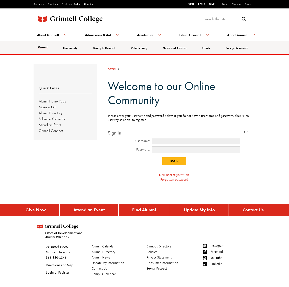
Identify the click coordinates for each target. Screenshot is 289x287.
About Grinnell (48, 35)
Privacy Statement (159, 257)
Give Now (35, 210)
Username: (142, 141)
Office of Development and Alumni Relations (60, 230)
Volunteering (139, 48)
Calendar (236, 4)
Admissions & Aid (98, 35)
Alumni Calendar (103, 246)
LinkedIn (216, 264)
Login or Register (57, 272)
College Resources (236, 48)
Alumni (87, 4)
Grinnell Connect (51, 130)
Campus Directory (159, 246)
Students (38, 4)
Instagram (217, 246)
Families (52, 4)
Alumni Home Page (52, 101)
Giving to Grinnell (104, 48)
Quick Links (49, 88)
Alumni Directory (50, 113)
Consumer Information (162, 263)
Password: (143, 149)
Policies (152, 252)
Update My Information (108, 263)
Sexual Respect (157, 268)
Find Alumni (144, 210)
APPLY (201, 4)
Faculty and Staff (70, 4)
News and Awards (175, 48)
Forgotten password (174, 179)
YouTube (216, 258)
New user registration (174, 175)
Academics (145, 35)
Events (206, 48)
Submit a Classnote (52, 118)
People (248, 4)
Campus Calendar (104, 274)
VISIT (191, 4)
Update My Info (199, 210)
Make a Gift (47, 107)
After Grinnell (237, 35)
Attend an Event (50, 124)
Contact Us (253, 210)
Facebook (217, 252)
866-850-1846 (56, 258)
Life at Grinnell (190, 35)
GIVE (212, 4)
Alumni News (101, 257)
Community (70, 48)
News (225, 4)
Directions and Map (59, 265)
